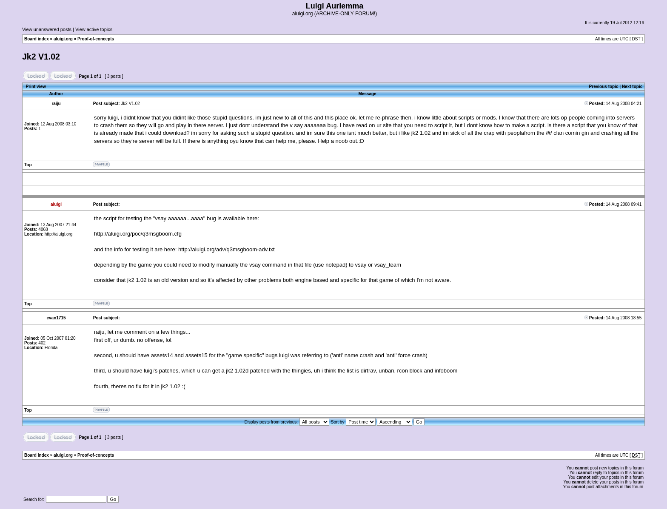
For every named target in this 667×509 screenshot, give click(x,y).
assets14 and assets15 (179, 355)
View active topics (93, 29)
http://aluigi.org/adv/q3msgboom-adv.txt (226, 249)
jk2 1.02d (237, 370)
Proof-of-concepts (95, 39)
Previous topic (604, 86)
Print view (36, 86)
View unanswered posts (46, 29)
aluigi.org (63, 39)
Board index (36, 39)
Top (28, 164)
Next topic (632, 86)
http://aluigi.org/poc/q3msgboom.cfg (138, 233)
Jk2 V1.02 (41, 56)
